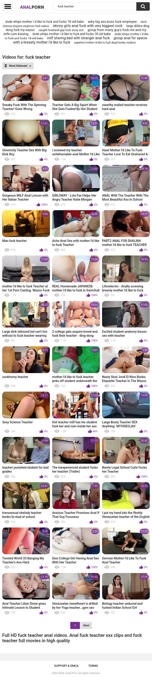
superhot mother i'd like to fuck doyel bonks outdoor (105, 42)
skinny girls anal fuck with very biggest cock (87, 26)
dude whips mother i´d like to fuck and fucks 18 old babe (44, 21)
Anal (32, 7)
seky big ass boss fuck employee (112, 22)
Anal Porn (71, 673)
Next (86, 625)
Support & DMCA (66, 665)
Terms (93, 665)
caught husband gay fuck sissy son (61, 30)
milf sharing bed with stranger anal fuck (78, 38)
